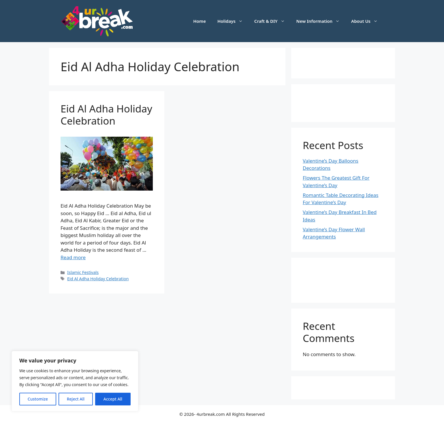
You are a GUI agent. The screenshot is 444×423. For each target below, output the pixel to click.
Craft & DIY (272, 21)
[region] (75, 381)
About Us (367, 21)
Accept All (113, 399)
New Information (321, 21)
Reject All (75, 399)
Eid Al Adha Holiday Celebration (106, 114)
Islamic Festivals (83, 272)
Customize (38, 399)
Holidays (233, 21)
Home (199, 21)
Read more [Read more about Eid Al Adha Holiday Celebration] (73, 257)
